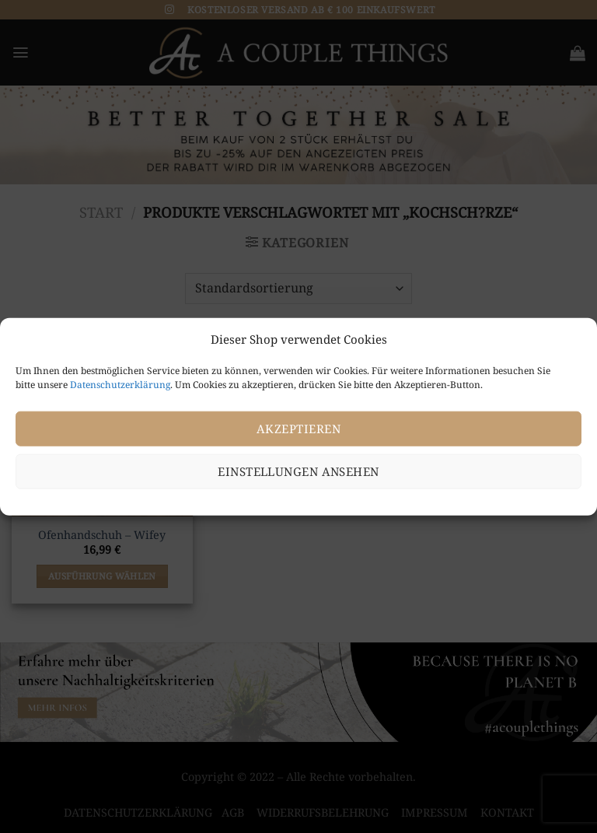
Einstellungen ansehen (298, 471)
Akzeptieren (298, 428)
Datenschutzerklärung (120, 383)
